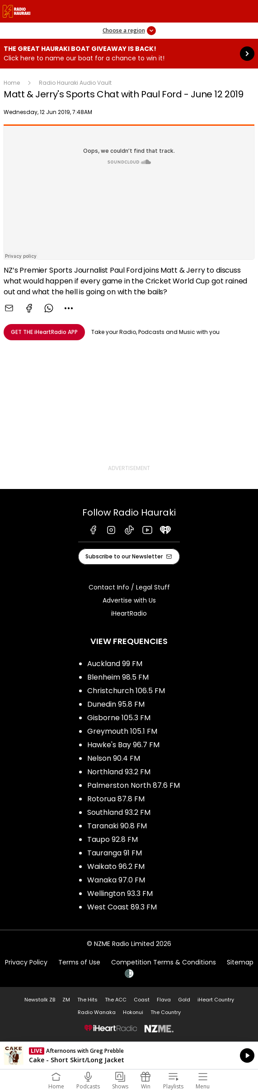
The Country (165, 1012)
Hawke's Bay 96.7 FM (123, 745)
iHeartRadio (129, 613)
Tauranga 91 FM (114, 853)
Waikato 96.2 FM (116, 866)
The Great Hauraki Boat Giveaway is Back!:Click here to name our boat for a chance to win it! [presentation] (129, 54)
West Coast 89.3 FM (122, 907)
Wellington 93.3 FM (120, 893)
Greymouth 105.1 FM (122, 731)
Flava (164, 999)
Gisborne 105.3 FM (118, 718)
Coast (142, 999)
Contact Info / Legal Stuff (129, 587)
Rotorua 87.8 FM (116, 799)
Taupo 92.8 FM (112, 839)
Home (12, 83)
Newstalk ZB (39, 999)
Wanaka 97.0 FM (116, 880)
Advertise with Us (129, 600)
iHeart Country (215, 999)
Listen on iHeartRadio (129, 1055)
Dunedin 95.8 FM (116, 704)
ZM (66, 999)
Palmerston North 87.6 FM (133, 785)
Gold (184, 999)
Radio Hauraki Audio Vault (75, 83)
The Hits (87, 999)
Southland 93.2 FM (118, 812)
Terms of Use (79, 962)
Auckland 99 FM (114, 663)
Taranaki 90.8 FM (117, 826)
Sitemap (240, 962)
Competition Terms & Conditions (163, 962)
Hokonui (133, 1012)
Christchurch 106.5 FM (126, 690)
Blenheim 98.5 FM (118, 677)
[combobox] (68, 308)
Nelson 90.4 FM (113, 758)
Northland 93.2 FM (118, 772)
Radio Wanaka (97, 1012)
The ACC (116, 999)
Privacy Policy (26, 962)
